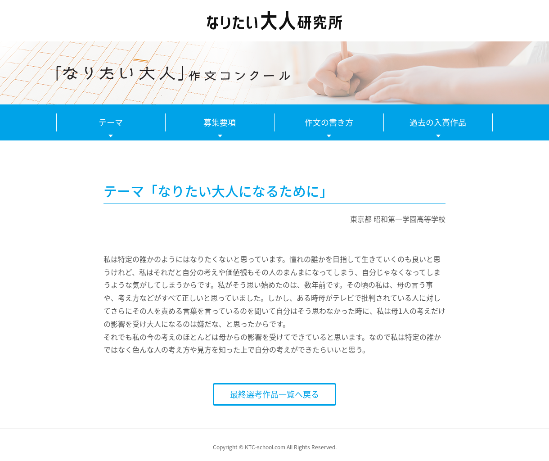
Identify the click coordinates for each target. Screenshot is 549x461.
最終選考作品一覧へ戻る (274, 394)
